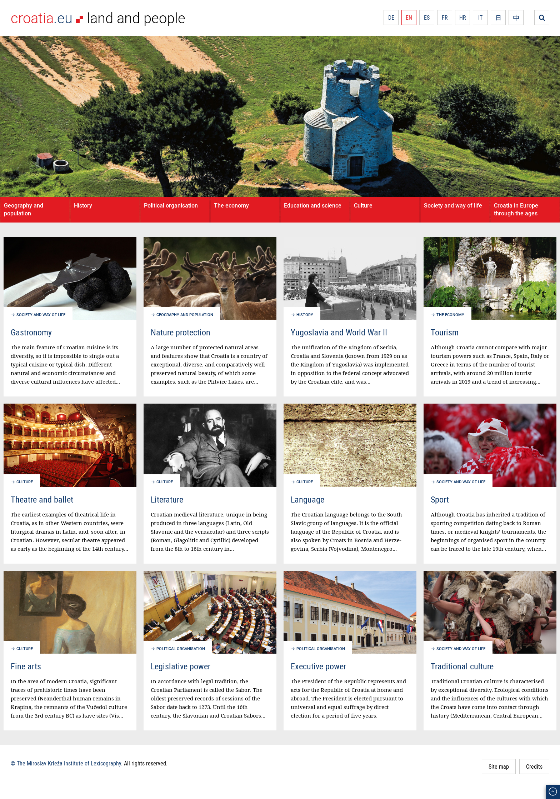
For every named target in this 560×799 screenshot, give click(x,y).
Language (307, 499)
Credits (534, 766)
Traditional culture (462, 666)
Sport (440, 499)
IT (480, 17)
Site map (499, 766)
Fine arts (26, 666)
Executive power (318, 666)
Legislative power (180, 666)
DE (391, 17)
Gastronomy (31, 332)
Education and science (312, 205)
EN (409, 17)
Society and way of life (453, 205)
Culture (363, 205)
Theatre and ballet (42, 499)
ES (427, 17)
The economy (231, 205)
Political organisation (171, 205)
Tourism (445, 332)
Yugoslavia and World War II (339, 332)
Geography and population (23, 209)
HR (462, 17)
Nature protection (180, 332)
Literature (167, 499)
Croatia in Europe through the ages (516, 209)
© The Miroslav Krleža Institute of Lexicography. (66, 763)
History (83, 205)
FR (445, 17)
